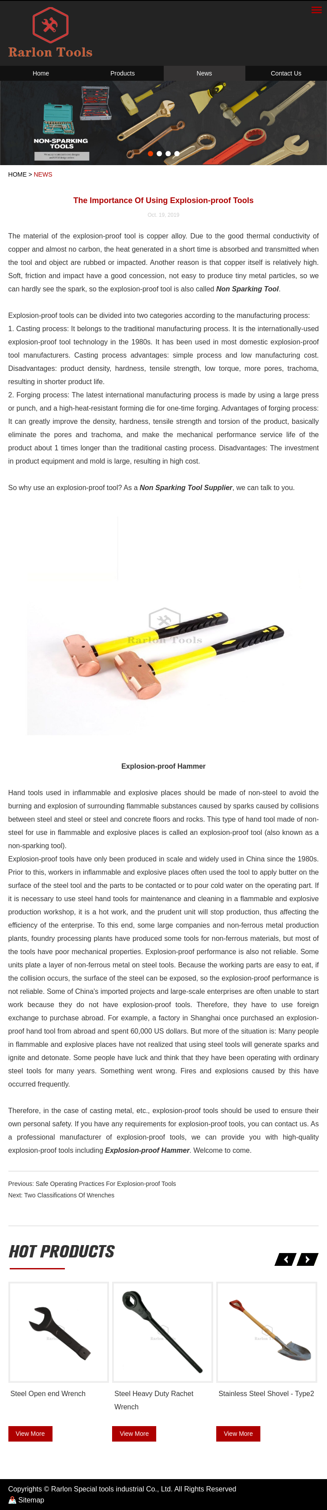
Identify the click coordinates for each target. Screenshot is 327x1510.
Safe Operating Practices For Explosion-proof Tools (106, 1183)
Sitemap (32, 1500)
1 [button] (150, 153)
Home (41, 73)
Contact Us (286, 73)
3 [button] (168, 153)
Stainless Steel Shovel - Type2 (266, 1393)
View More (30, 1433)
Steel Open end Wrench (48, 1393)
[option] (163, 123)
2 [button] (159, 153)
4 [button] (177, 153)
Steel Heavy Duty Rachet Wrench (153, 1400)
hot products (61, 1252)
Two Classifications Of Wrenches (69, 1195)
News (204, 73)
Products (122, 73)
